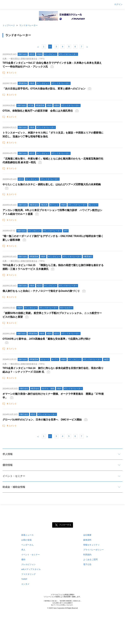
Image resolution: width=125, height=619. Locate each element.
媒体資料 (87, 540)
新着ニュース (27, 535)
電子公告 (87, 564)
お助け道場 (26, 540)
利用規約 (87, 554)
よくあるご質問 (90, 559)
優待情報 (8, 465)
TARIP (24, 579)
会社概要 (87, 535)
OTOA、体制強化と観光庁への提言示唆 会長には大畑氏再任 (38, 110)
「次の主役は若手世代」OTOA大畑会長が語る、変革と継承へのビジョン (44, 88)
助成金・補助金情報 (14, 487)
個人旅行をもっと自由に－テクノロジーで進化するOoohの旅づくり (41, 291)
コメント (11, 72)
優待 (23, 559)
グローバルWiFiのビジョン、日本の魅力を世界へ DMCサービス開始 (42, 419)
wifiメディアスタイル (31, 569)
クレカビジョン (28, 564)
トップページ (9, 25)
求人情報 (8, 454)
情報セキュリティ (91, 545)
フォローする (65, 525)
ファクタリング (28, 574)
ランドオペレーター (28, 25)
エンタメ (25, 584)
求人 (23, 550)
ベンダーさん (27, 545)
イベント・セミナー (14, 476)
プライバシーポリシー (93, 550)
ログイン (118, 4)
